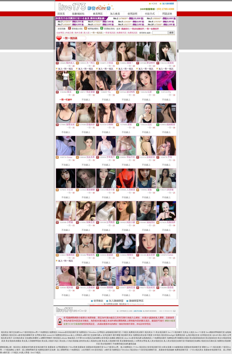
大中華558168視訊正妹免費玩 (88, 338)
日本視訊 (157, 335)
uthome (64, 338)
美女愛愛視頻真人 (127, 341)
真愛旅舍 (82, 347)
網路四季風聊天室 (217, 332)
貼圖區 (113, 338)
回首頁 (61, 13)
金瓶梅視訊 (147, 338)
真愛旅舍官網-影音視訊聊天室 (34, 347)
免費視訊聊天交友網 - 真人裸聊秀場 (53, 350)
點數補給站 (78, 13)
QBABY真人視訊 (219, 335)
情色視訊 (57, 338)
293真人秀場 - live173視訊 (29, 352)
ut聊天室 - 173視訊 (10, 352)
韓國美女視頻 (183, 338)
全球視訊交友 (206, 335)
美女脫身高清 (211, 338)
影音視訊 (105, 338)
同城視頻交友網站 (193, 341)
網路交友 (120, 338)
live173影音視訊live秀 (28, 332)
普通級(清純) (109, 29)
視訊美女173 (150, 332)
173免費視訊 (43, 332)
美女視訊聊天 (161, 332)
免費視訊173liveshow (88, 332)
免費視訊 (53, 332)
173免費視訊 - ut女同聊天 (80, 350)
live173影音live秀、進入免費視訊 (118, 347)
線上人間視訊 (76, 335)
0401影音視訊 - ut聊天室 (101, 350)
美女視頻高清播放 (13, 341)
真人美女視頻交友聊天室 (174, 341)
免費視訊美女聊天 (136, 332)
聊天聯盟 (117, 335)
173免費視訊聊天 (159, 338)
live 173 (171, 332)
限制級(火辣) (77, 29)
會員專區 (98, 13)
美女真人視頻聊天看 (110, 341)
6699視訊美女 (18, 338)
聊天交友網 (14, 332)
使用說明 (132, 13)
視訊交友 (13, 335)
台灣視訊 (101, 332)
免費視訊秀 (172, 338)
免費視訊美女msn (62, 335)
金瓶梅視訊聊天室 (113, 332)
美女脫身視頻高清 (197, 338)
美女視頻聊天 (106, 344)
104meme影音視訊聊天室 (68, 332)
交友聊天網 (95, 335)
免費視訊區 (180, 335)
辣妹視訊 (71, 338)
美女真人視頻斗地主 (50, 341)
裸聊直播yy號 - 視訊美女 (10, 347)
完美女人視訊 (188, 332)
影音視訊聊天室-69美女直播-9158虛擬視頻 (165, 347)
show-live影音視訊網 (132, 338)
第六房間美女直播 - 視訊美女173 (116, 304)
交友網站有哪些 (32, 338)
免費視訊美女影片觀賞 (142, 335)
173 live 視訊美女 (139, 347)
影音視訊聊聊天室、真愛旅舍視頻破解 (157, 350)
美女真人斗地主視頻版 (69, 341)
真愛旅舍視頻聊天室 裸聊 (195, 347)
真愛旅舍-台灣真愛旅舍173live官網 (62, 347)
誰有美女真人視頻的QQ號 (90, 341)
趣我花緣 (132, 344)
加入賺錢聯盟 (116, 300)
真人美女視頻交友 (155, 341)
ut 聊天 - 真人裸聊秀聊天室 (26, 350)
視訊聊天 (178, 332)
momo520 (51, 335)
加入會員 (115, 13)
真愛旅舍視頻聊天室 (94, 347)
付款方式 (150, 13)
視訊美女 (5, 332)
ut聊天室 (86, 335)
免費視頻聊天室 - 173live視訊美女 (189, 350)
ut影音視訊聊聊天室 (25, 335)
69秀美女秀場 (141, 341)
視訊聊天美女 (127, 335)
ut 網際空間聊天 (46, 338)
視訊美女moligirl (168, 335)
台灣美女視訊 (40, 335)
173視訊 (124, 332)
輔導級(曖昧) (93, 29)
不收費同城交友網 (120, 344)
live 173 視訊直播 (213, 347)
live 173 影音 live (202, 332)
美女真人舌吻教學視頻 (31, 341)
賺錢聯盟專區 (136, 300)
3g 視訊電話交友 (193, 335)
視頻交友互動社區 (209, 341)
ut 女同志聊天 (106, 335)
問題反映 (167, 13)
